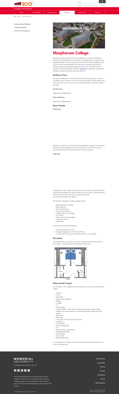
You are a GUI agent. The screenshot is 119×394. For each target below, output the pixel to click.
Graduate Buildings (20, 27)
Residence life (82, 12)
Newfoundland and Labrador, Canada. (97, 391)
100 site (28, 3)
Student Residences (23, 9)
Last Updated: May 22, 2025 (99, 390)
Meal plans (83, 69)
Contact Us (97, 12)
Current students (51, 12)
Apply (21, 12)
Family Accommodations (22, 31)
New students (36, 12)
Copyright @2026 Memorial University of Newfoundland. (25, 391)
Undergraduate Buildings (22, 24)
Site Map (91, 390)
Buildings (67, 12)
